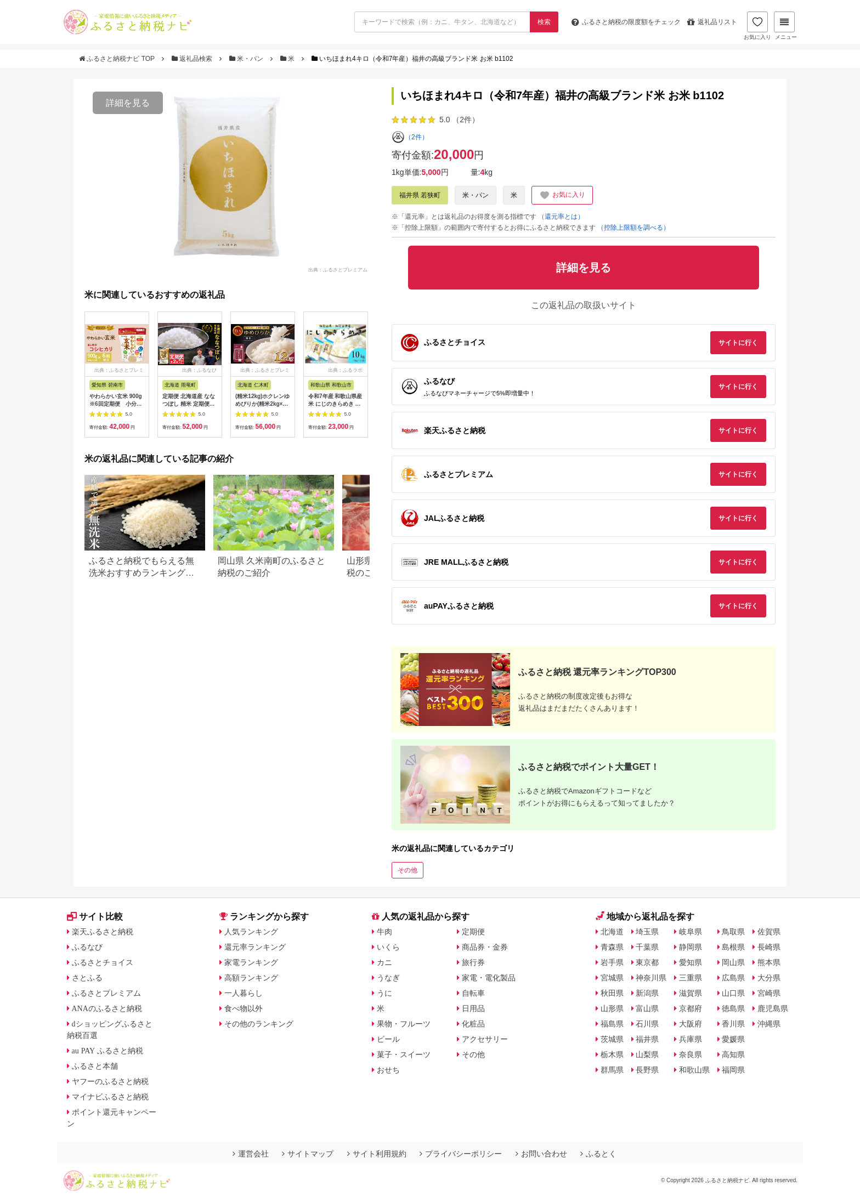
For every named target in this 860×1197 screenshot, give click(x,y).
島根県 (733, 947)
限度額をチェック (626, 21)
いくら (388, 947)
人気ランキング (251, 931)
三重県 (690, 978)
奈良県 (690, 1054)
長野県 (647, 1070)
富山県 (647, 1008)
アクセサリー (485, 1039)
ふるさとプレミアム (106, 993)
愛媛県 (733, 1039)
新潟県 (647, 993)
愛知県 (690, 962)
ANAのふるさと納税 (107, 1008)
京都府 (690, 1008)
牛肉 (384, 931)
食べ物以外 (243, 1008)
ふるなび (87, 947)
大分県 (768, 978)
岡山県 (733, 962)
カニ (384, 962)
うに (384, 993)
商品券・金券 (485, 947)
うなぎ (388, 978)
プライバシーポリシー (461, 1153)
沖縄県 (768, 1024)
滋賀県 (690, 993)
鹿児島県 (772, 1008)
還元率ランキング (255, 947)
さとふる (87, 978)
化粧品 (473, 1024)
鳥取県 (733, 931)
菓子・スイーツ (404, 1054)
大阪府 (690, 1024)
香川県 (733, 1024)
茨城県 (612, 1039)
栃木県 (612, 1054)
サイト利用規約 (376, 1153)
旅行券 (473, 962)
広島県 (733, 978)
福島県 (612, 1024)
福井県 (647, 1039)
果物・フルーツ (404, 1024)
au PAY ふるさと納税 (108, 1050)
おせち (388, 1070)
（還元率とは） (561, 216)
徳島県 (733, 1008)
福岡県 (733, 1070)
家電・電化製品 (489, 978)
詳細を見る (128, 102)
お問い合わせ (541, 1153)
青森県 (612, 947)
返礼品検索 (193, 59)
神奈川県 (651, 978)
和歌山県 (694, 1070)
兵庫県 (690, 1039)
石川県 (647, 1024)
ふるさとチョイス (102, 962)
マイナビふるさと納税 (110, 1096)
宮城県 (612, 978)
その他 (407, 870)
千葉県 (647, 947)
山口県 (733, 993)
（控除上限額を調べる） (633, 227)
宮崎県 (768, 993)
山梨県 (647, 1054)
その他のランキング (258, 1024)
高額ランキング (251, 978)
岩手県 (612, 962)
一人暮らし (243, 993)
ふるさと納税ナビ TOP (117, 59)
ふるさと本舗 (95, 1066)
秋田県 (612, 993)
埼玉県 (647, 931)
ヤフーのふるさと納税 (110, 1081)
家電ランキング (251, 962)
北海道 (612, 931)
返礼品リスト (712, 22)
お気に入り (757, 26)
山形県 (612, 1008)
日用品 (473, 1008)
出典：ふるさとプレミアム (337, 269)
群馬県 (612, 1070)
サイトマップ (307, 1153)
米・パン (247, 59)
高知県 (733, 1054)
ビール (388, 1039)
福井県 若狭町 (419, 195)
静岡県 (690, 947)
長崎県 (768, 947)
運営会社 (251, 1153)
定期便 (473, 931)
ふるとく (598, 1153)
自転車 (473, 993)
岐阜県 (690, 931)
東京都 (647, 962)
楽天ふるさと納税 (102, 931)
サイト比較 (95, 916)
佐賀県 (768, 931)
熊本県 (768, 962)
